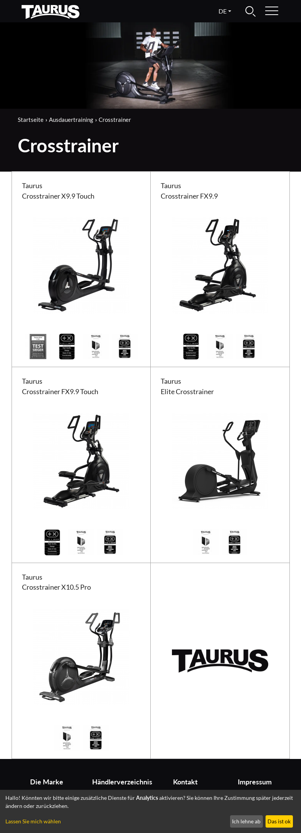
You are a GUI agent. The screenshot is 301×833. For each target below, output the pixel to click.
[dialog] (150, 811)
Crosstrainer (115, 119)
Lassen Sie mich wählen (33, 821)
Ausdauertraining (71, 119)
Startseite (31, 119)
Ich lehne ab (246, 821)
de (223, 11)
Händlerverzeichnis (118, 782)
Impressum (255, 782)
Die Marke (46, 782)
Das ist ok (279, 821)
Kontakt (185, 782)
